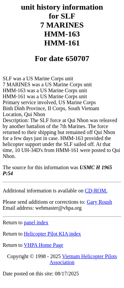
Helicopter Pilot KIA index (52, 234)
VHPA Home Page (43, 245)
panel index (36, 222)
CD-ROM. (96, 190)
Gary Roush (99, 202)
